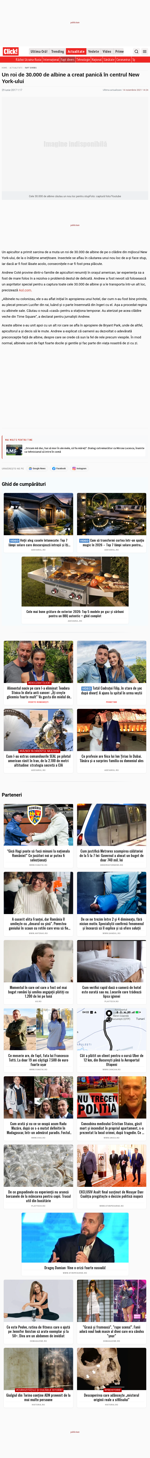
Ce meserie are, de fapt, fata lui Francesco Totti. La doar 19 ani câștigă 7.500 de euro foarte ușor (38, 1060)
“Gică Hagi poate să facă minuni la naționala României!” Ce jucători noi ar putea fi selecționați (38, 855)
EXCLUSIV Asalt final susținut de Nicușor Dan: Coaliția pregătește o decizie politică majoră (111, 1194)
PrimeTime (111, 702)
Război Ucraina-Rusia (28, 59)
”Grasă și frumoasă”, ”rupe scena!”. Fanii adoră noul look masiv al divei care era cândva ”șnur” (111, 1331)
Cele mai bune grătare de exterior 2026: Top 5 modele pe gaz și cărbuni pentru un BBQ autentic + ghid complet (75, 614)
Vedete (93, 51)
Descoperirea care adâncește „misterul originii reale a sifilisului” (111, 1397)
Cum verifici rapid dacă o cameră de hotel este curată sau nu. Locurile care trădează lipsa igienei (111, 992)
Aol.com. (25, 290)
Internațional (51, 59)
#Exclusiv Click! (39, 683)
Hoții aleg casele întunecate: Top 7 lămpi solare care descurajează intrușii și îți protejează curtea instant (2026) (38, 542)
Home (4, 67)
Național (97, 59)
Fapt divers (68, 59)
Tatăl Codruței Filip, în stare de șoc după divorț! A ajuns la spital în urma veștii (111, 690)
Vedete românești (38, 702)
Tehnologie (83, 59)
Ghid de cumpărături (24, 484)
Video (107, 51)
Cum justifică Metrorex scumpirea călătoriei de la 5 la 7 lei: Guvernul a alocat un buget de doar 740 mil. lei (112, 855)
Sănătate (109, 59)
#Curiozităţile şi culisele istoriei (39, 1390)
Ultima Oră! (39, 51)
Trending (57, 51)
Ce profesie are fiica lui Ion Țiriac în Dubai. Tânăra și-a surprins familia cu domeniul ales (112, 758)
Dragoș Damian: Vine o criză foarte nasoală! (75, 1268)
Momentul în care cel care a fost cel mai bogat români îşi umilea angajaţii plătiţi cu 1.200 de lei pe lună (38, 992)
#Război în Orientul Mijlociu (39, 751)
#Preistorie (113, 1390)
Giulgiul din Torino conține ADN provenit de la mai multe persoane (38, 1397)
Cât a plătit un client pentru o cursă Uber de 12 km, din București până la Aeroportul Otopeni (111, 1060)
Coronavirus (123, 59)
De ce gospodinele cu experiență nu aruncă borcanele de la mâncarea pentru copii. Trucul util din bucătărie (38, 1196)
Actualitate (76, 51)
